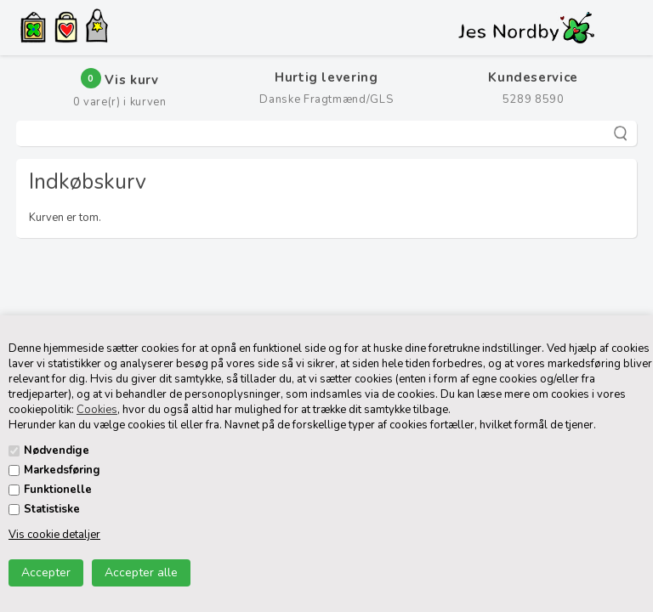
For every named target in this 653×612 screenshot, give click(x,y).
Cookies (97, 409)
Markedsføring (62, 470)
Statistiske (52, 509)
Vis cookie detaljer (54, 534)
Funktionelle (58, 489)
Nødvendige (56, 450)
